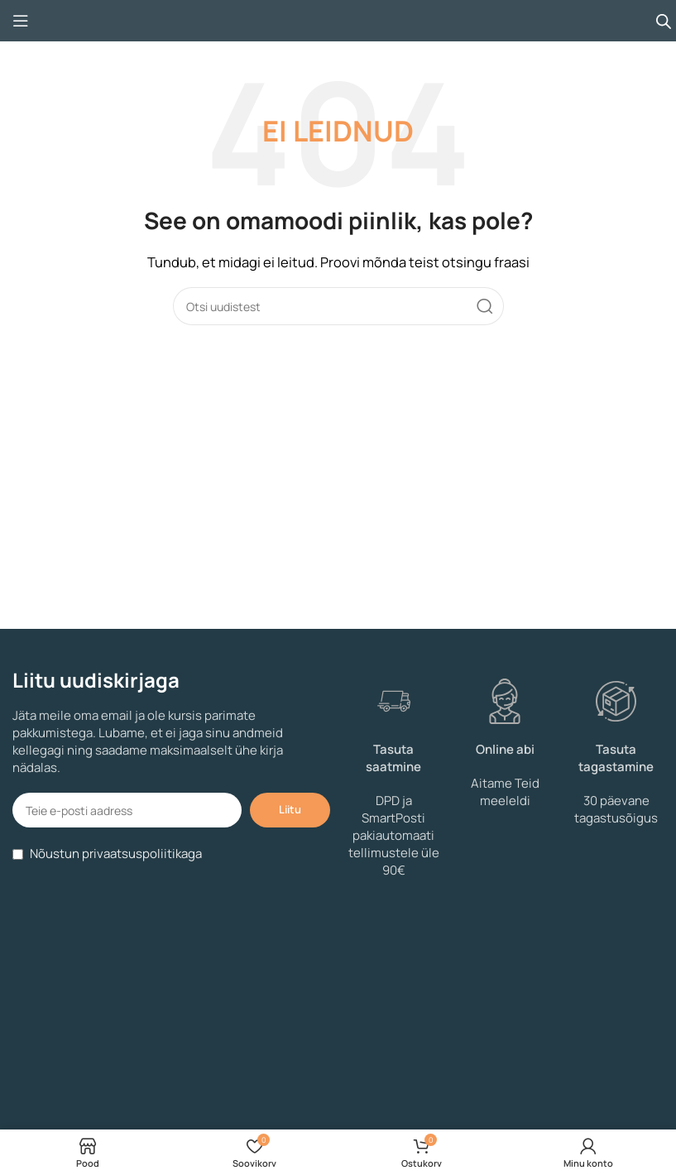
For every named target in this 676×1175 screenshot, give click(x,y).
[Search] (338, 306)
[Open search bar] (663, 21)
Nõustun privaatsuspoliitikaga (116, 853)
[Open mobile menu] (20, 20)
